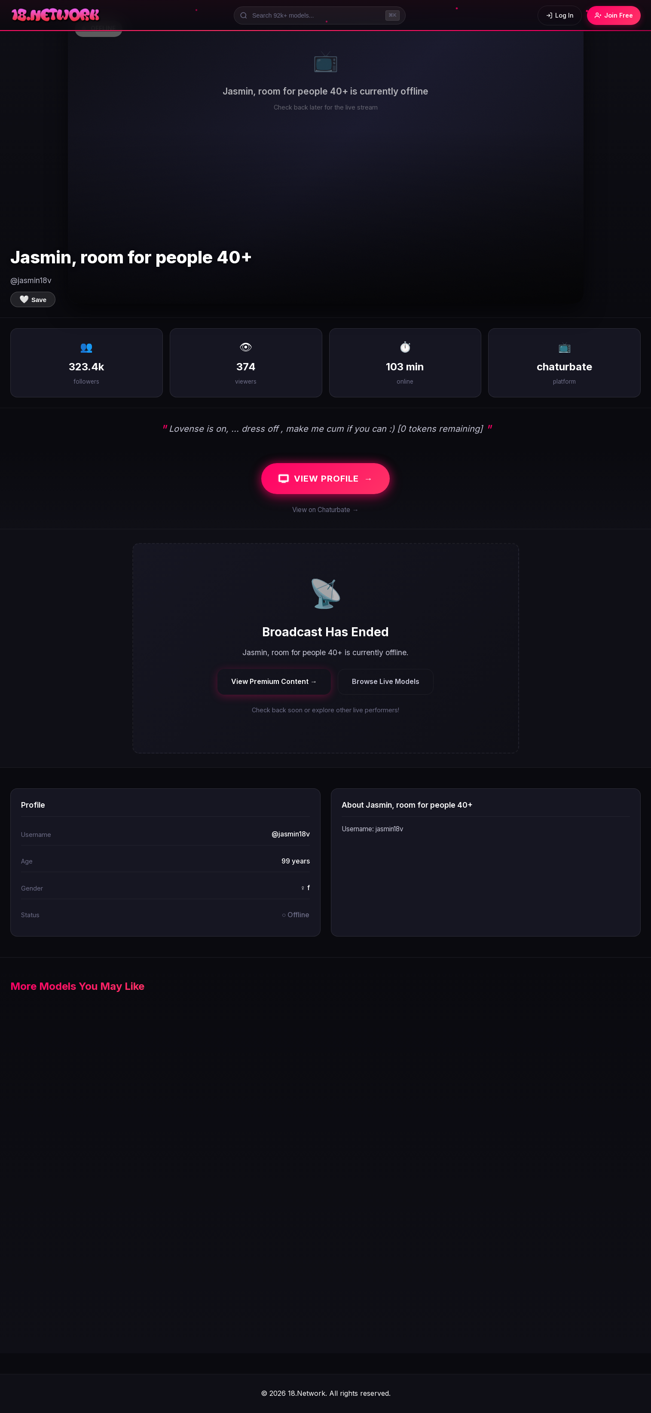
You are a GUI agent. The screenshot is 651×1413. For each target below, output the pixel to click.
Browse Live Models (385, 681)
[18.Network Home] (56, 15)
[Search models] (320, 15)
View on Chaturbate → (325, 510)
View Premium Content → (274, 681)
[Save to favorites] (32, 299)
